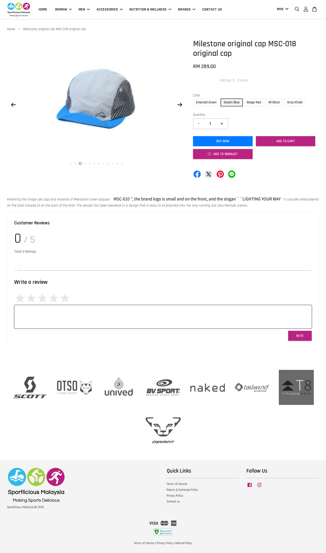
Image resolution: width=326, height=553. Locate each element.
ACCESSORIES (110, 9)
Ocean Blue (232, 102)
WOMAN (63, 9)
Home (11, 29)
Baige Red (254, 102)
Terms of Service (177, 484)
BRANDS (186, 9)
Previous (13, 104)
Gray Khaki (295, 102)
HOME (43, 9)
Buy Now (222, 141)
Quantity (199, 115)
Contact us (173, 501)
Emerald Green (206, 102)
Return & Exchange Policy (182, 490)
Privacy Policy (175, 496)
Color (197, 95)
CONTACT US (212, 9)
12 (122, 163)
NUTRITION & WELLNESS (150, 9)
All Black (274, 102)
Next (180, 104)
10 (112, 163)
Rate (300, 336)
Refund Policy (183, 543)
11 (117, 163)
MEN (84, 9)
